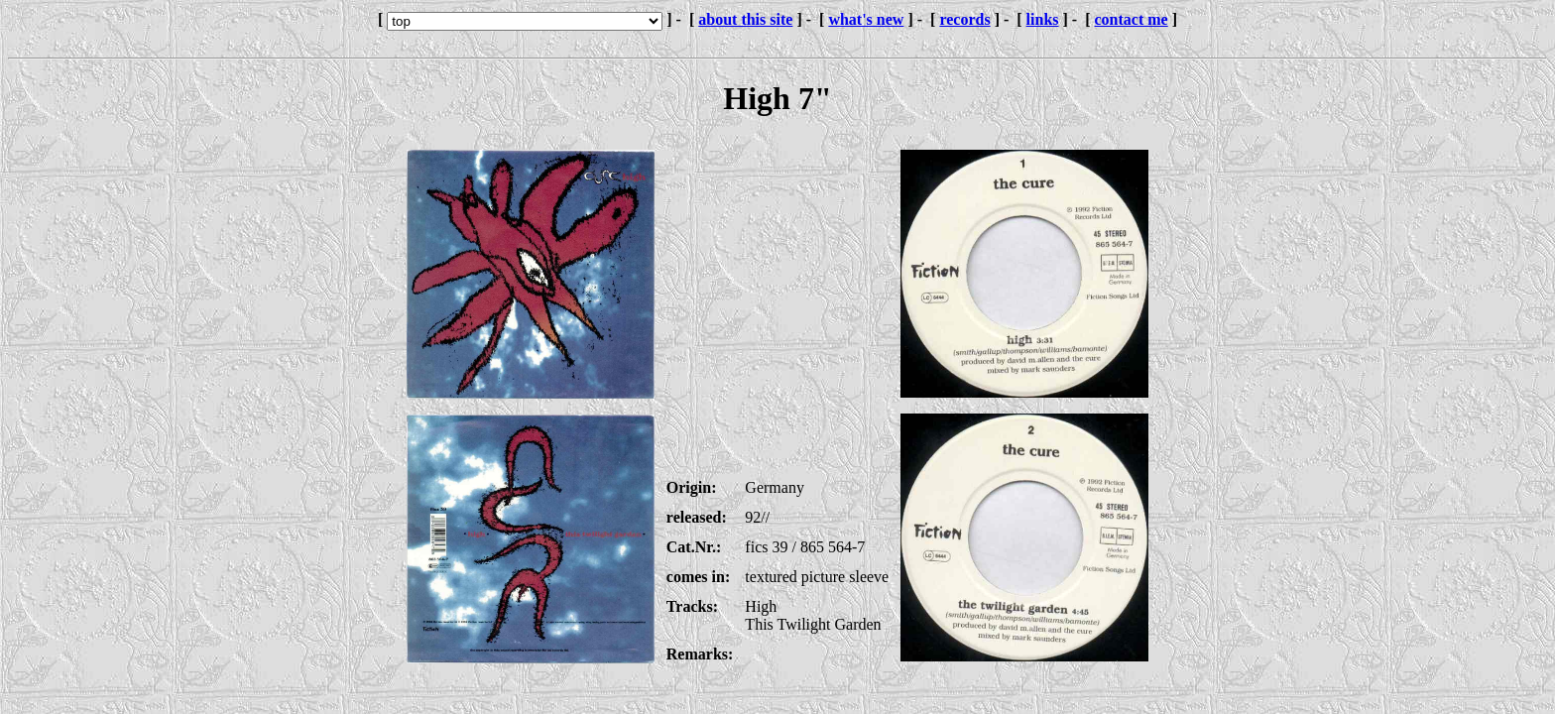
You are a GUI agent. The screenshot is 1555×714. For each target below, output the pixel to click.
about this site (745, 19)
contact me (1131, 19)
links (1042, 19)
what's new (865, 19)
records (964, 19)
